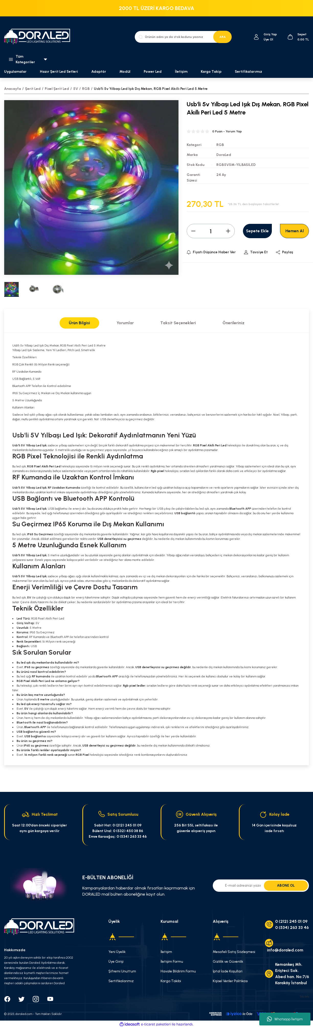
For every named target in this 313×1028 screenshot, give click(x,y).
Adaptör (98, 71)
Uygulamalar (15, 71)
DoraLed (223, 155)
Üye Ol (268, 39)
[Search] (183, 37)
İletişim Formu (172, 961)
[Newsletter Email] (261, 885)
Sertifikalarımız (248, 71)
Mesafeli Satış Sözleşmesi (234, 952)
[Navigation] (26, 59)
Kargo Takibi (171, 981)
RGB (220, 145)
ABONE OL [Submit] (286, 885)
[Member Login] (256, 37)
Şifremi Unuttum (122, 971)
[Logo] (39, 37)
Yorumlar (125, 322)
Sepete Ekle (257, 230)
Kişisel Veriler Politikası (230, 981)
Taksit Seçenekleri (178, 322)
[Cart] (298, 37)
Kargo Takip (211, 71)
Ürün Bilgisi (79, 322)
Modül (124, 71)
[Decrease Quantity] (193, 231)
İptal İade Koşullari (227, 971)
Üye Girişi (116, 961)
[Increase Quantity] (228, 231)
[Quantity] (211, 231)
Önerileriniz (233, 322)
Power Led (153, 71)
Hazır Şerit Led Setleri (59, 71)
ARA (222, 37)
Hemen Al (294, 230)
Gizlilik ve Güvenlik (228, 961)
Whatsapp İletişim (285, 1019)
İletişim (181, 71)
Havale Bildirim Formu (178, 971)
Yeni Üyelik (117, 952)
